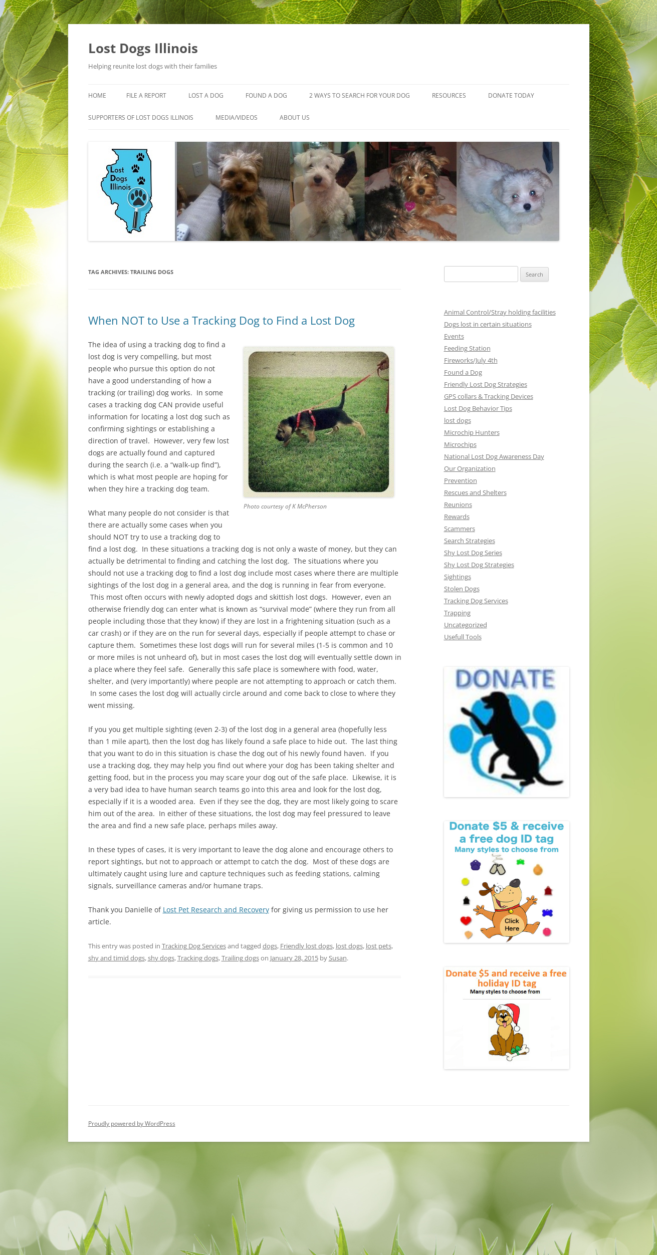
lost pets (378, 945)
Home (97, 95)
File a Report (146, 95)
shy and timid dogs (116, 957)
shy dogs (161, 957)
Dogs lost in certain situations (488, 324)
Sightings (457, 576)
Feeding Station (467, 348)
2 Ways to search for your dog (359, 95)
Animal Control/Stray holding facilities (500, 312)
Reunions (458, 504)
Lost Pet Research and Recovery (216, 909)
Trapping (457, 612)
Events (454, 336)
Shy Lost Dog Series (473, 552)
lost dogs (349, 945)
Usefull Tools (463, 636)
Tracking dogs (197, 957)
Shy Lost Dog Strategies (479, 564)
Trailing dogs (240, 957)
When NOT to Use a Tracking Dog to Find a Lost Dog (221, 320)
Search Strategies (469, 540)
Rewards (457, 516)
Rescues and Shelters (475, 492)
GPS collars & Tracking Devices (488, 396)
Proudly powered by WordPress (131, 1123)
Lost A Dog (206, 95)
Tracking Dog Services (194, 945)
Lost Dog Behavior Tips (478, 408)
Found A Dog (266, 95)
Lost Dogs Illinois (143, 48)
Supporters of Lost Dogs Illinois (140, 117)
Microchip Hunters (472, 432)
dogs (270, 945)
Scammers (459, 528)
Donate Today (511, 95)
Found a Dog (463, 372)
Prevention (460, 480)
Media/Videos (236, 117)
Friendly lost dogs (306, 945)
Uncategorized (465, 624)
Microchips (460, 444)
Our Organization (470, 468)
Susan (338, 957)
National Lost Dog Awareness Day (494, 456)
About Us (295, 117)
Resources (449, 95)
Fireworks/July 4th (471, 360)
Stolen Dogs (462, 588)
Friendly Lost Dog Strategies (485, 384)
